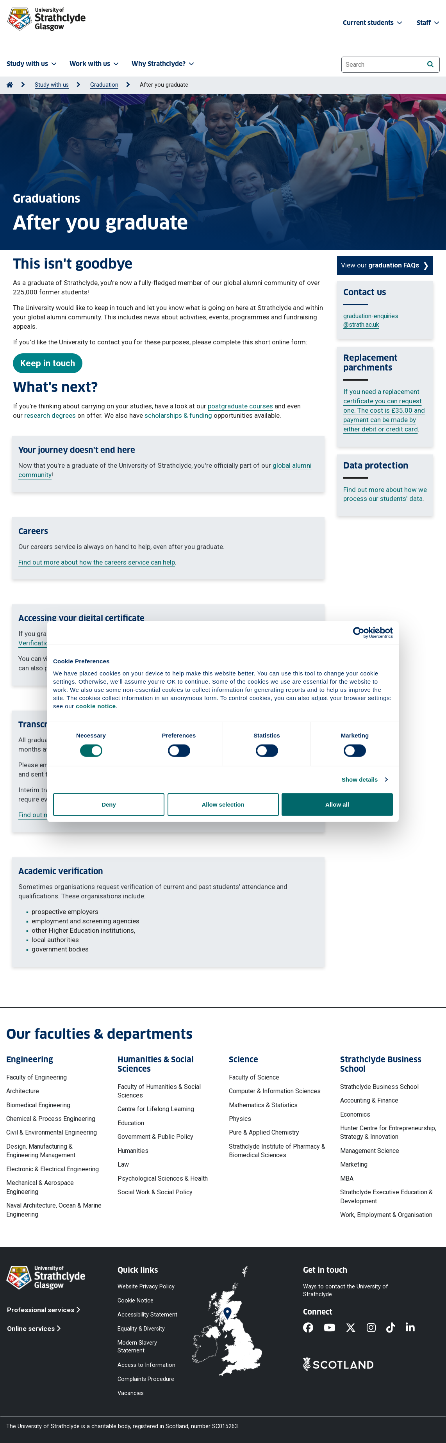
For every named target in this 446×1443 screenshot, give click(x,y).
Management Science (369, 1150)
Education (131, 1123)
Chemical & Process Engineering (50, 1118)
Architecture (22, 1091)
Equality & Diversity (141, 1328)
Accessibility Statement (147, 1314)
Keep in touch (47, 363)
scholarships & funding (178, 415)
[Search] (430, 64)
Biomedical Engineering (38, 1105)
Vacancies (131, 1393)
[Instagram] (376, 1328)
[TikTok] (396, 1328)
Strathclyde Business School (379, 1086)
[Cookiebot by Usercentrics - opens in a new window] (359, 633)
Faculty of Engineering (36, 1077)
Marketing (354, 1164)
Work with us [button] (95, 64)
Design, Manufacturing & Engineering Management (40, 1151)
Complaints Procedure (146, 1378)
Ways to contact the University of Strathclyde (345, 1290)
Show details (360, 779)
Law (123, 1164)
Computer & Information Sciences (275, 1091)
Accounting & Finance (369, 1100)
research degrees (50, 415)
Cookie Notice (135, 1300)
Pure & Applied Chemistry (264, 1132)
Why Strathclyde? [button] (164, 64)
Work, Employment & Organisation (386, 1215)
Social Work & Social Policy (155, 1192)
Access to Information (146, 1364)
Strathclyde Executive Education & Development (386, 1196)
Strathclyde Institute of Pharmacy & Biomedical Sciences (277, 1151)
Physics (240, 1118)
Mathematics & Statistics (263, 1105)
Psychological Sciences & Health (163, 1178)
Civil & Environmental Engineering (51, 1132)
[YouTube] (335, 1328)
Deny (109, 804)
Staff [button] (429, 23)
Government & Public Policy (155, 1136)
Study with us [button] (32, 64)
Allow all (337, 804)
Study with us (52, 85)
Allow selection (223, 804)
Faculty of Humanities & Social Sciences (159, 1091)
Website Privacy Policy (146, 1286)
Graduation (104, 85)
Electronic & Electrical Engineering (52, 1169)
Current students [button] (373, 23)
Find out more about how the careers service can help (96, 562)
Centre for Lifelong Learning (156, 1109)
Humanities (133, 1150)
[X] (356, 1328)
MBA (346, 1178)
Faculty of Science (254, 1077)
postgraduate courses (240, 406)
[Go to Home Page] (9, 85)
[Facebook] (313, 1328)
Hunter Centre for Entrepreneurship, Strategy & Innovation (388, 1132)
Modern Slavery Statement (137, 1347)
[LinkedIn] (415, 1328)
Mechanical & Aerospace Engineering (40, 1187)
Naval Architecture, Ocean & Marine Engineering (54, 1210)
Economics (355, 1114)
